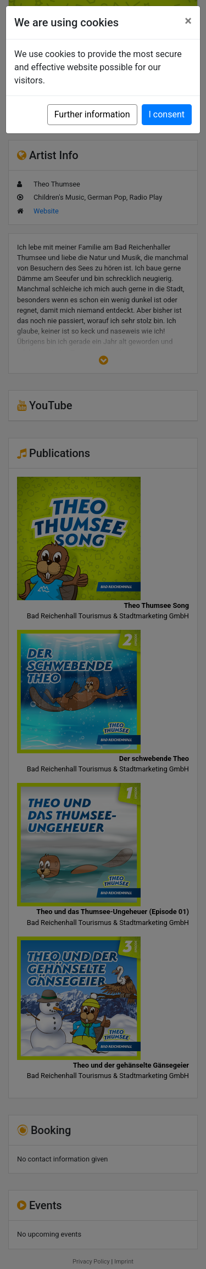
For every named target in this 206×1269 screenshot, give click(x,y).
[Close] (188, 21)
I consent (167, 114)
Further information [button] (92, 114)
